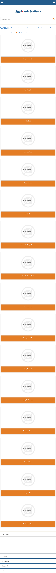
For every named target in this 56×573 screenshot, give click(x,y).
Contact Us (5, 566)
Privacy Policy (6, 543)
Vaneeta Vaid (28, 152)
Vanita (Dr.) (28, 214)
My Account (5, 561)
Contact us (5, 551)
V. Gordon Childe (28, 59)
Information (5, 534)
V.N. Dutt (28, 121)
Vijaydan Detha (28, 431)
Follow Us (5, 571)
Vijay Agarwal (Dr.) (28, 338)
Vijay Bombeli (28, 369)
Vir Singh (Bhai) (28, 524)
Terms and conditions (8, 545)
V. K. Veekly (28, 90)
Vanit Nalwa (28, 183)
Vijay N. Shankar (28, 400)
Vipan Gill (28, 493)
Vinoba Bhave (28, 462)
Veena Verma (28, 307)
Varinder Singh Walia (28, 276)
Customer (5, 556)
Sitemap (4, 540)
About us (4, 548)
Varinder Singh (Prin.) (28, 245)
